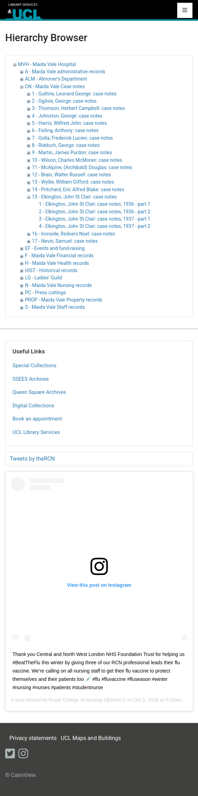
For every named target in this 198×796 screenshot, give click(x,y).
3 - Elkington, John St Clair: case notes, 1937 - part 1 (94, 219)
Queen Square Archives (39, 392)
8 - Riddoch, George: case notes (66, 145)
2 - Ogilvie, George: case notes (64, 101)
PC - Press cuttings (45, 292)
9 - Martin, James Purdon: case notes (72, 152)
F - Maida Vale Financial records (59, 255)
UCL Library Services (36, 432)
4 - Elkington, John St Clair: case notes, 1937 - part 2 (94, 226)
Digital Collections (33, 405)
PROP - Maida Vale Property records (63, 300)
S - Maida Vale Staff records (55, 307)
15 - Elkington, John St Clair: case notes (74, 197)
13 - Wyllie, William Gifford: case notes (73, 182)
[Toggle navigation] (184, 10)
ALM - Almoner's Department (56, 79)
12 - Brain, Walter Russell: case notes (71, 174)
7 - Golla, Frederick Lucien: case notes (72, 138)
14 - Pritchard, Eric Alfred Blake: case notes (78, 189)
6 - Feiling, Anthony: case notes (65, 130)
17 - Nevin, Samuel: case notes (65, 241)
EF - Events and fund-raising (55, 248)
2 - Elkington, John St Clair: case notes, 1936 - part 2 (94, 211)
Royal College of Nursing (75, 700)
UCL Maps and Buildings (91, 738)
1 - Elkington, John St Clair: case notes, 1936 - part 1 (94, 204)
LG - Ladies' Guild (43, 277)
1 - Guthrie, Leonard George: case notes (74, 93)
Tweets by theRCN (32, 458)
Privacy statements (33, 738)
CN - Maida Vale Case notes (55, 86)
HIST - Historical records (51, 270)
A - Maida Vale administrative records (65, 71)
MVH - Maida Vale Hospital (47, 64)
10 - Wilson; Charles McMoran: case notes (77, 160)
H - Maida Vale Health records (57, 263)
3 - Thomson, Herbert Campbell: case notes (78, 108)
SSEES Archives (30, 379)
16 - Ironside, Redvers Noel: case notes (73, 234)
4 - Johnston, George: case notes (67, 116)
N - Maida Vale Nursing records (58, 285)
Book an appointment (37, 419)
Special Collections (34, 365)
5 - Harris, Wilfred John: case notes (69, 123)
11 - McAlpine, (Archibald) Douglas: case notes (82, 167)
